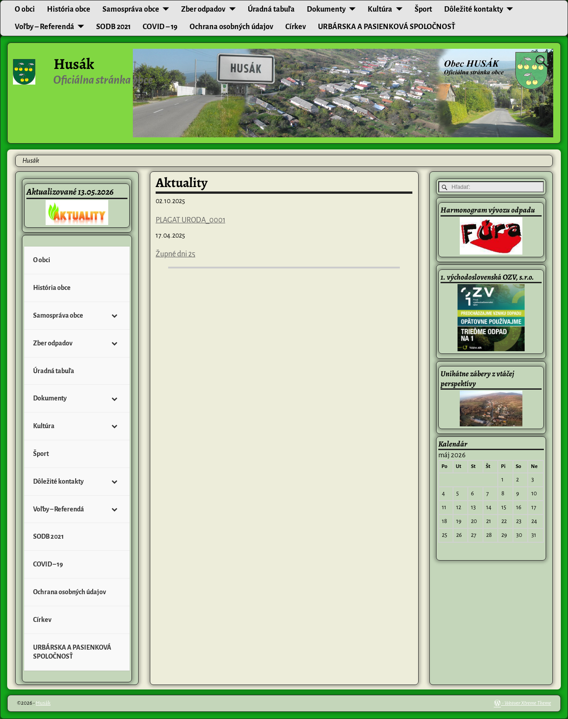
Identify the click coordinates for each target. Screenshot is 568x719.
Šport (423, 9)
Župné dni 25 (175, 254)
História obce (68, 9)
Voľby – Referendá (44, 27)
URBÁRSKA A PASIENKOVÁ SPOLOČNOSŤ (386, 27)
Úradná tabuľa (271, 9)
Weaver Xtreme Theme (527, 703)
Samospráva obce (130, 9)
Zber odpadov (203, 9)
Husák (74, 64)
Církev (295, 27)
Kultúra (380, 9)
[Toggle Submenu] (114, 315)
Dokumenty (326, 9)
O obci (25, 9)
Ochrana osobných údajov (231, 27)
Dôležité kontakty (473, 9)
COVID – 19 (160, 27)
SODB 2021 (113, 27)
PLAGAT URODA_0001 (190, 220)
